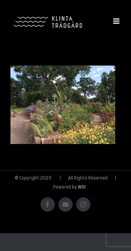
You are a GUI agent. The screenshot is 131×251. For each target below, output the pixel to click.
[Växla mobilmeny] (117, 21)
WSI (82, 205)
